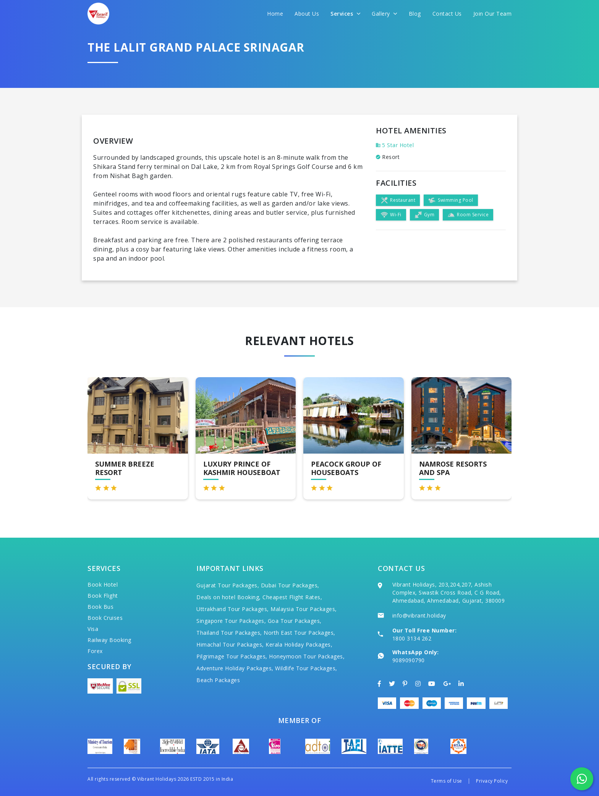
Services (345, 13)
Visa (92, 628)
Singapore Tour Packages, (231, 620)
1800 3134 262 (412, 638)
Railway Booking (109, 640)
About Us (307, 13)
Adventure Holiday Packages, (235, 668)
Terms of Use (446, 781)
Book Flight (102, 595)
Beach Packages (218, 680)
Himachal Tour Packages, (230, 644)
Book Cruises (105, 617)
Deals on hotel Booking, (228, 597)
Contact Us (447, 13)
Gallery (384, 13)
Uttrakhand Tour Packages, (232, 609)
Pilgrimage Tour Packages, (231, 656)
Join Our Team (492, 13)
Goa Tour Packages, (295, 620)
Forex (95, 651)
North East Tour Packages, (299, 632)
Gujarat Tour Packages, (227, 585)
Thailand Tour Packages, (229, 632)
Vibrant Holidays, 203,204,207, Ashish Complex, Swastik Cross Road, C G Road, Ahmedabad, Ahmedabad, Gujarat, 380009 (448, 592)
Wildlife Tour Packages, (306, 668)
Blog (415, 13)
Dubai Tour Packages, (290, 585)
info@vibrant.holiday (419, 615)
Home (275, 13)
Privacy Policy (492, 781)
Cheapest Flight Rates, (292, 597)
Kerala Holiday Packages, (299, 644)
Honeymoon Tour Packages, (307, 656)
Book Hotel (102, 584)
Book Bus (100, 606)
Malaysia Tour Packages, (303, 609)
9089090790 (408, 660)
